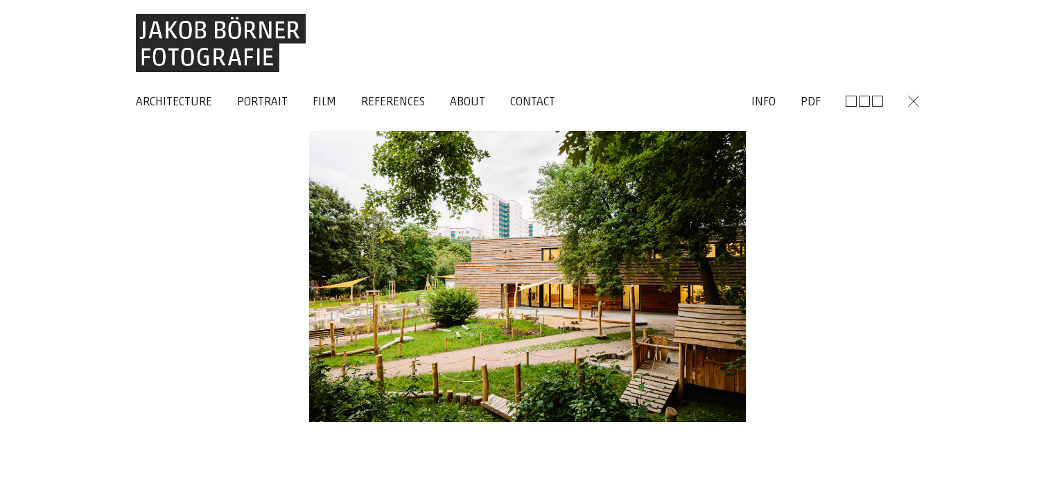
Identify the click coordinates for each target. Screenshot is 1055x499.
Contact (532, 102)
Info (763, 102)
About (467, 102)
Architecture (174, 102)
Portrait (262, 102)
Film (324, 102)
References (393, 102)
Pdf (811, 102)
